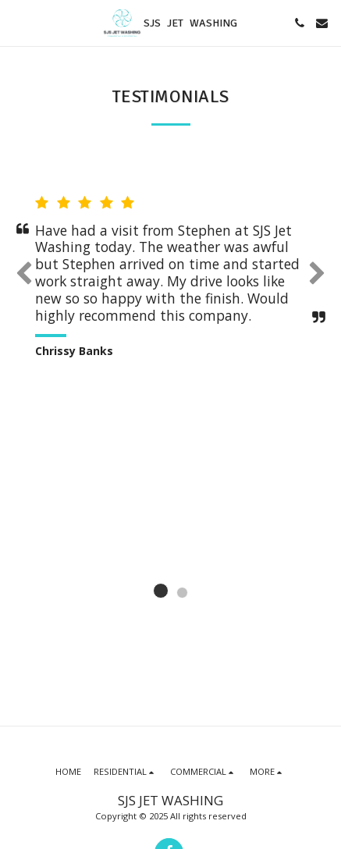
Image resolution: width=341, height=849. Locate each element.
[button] (17, 22)
